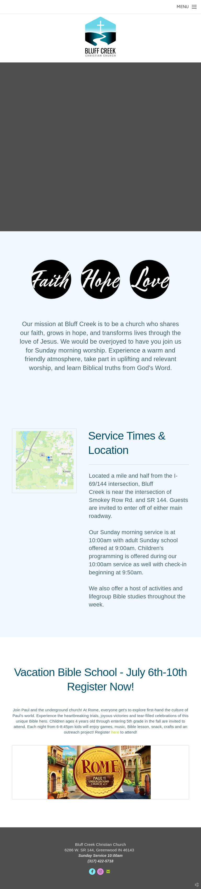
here (115, 732)
